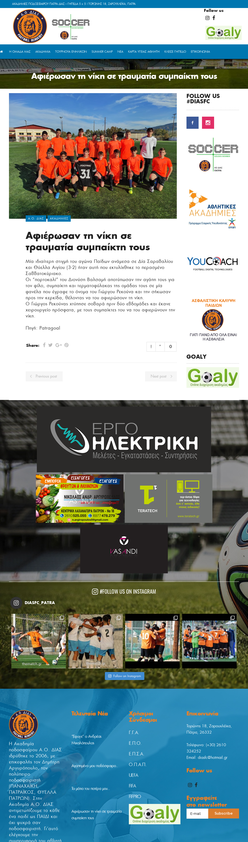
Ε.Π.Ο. (135, 743)
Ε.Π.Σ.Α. (136, 754)
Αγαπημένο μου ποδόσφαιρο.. (94, 765)
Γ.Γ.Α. (134, 732)
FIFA (132, 786)
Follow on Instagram (124, 676)
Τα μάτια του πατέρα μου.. (90, 788)
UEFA (133, 775)
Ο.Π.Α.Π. (138, 764)
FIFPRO (135, 796)
